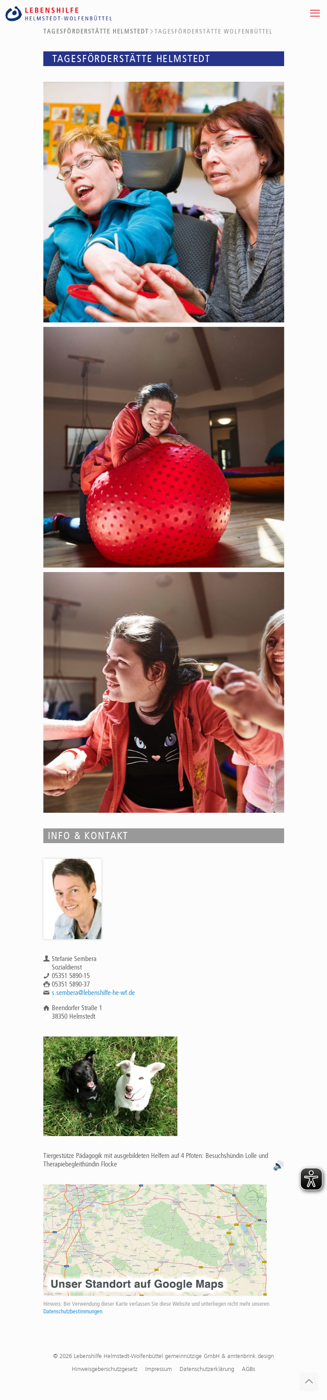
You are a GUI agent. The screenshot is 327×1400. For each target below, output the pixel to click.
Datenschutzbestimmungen (72, 1311)
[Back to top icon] (308, 1381)
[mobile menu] (315, 13)
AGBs (248, 1369)
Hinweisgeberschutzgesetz (105, 1369)
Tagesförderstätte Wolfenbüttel (214, 31)
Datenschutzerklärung (207, 1369)
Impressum (158, 1369)
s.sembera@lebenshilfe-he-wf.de (93, 993)
